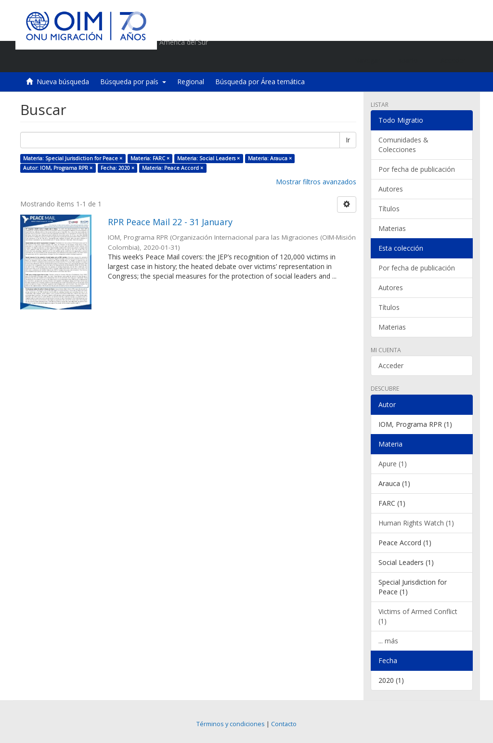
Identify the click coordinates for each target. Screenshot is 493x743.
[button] (410, 60)
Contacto (284, 724)
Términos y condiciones (230, 724)
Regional (190, 81)
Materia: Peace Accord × (172, 168)
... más (388, 640)
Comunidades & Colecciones (403, 144)
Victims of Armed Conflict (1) (417, 616)
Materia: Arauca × (270, 158)
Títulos (389, 208)
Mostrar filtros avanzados (316, 181)
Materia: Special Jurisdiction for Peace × (72, 158)
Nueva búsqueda (63, 81)
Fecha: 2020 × (117, 168)
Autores (390, 188)
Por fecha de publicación (416, 169)
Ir (348, 139)
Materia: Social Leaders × (208, 158)
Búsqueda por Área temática (260, 81)
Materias (392, 228)
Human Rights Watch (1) (416, 522)
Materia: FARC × (149, 158)
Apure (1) (392, 463)
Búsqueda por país (133, 81)
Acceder (390, 365)
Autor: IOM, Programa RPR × (57, 168)
